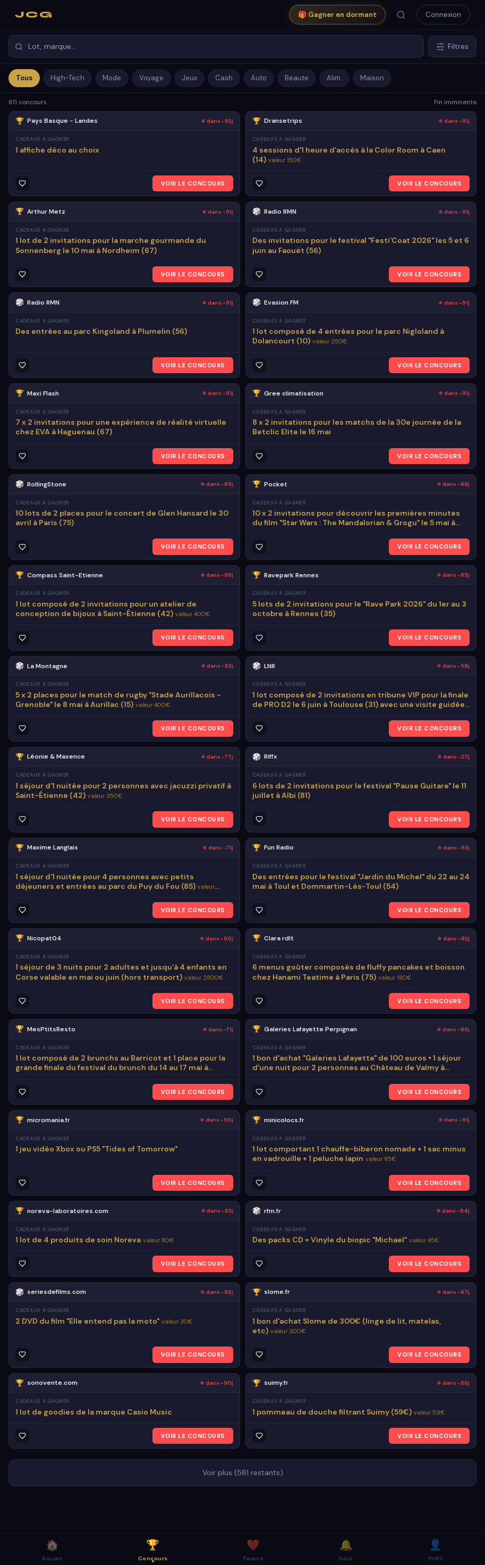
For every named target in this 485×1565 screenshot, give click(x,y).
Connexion (443, 14)
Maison (372, 77)
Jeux (189, 77)
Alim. (334, 77)
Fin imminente (455, 102)
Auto (259, 77)
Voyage (151, 77)
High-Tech (67, 77)
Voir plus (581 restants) (242, 1472)
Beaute (297, 77)
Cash (224, 77)
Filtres (452, 46)
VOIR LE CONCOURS (193, 183)
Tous (24, 77)
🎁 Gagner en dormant (337, 14)
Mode (112, 77)
